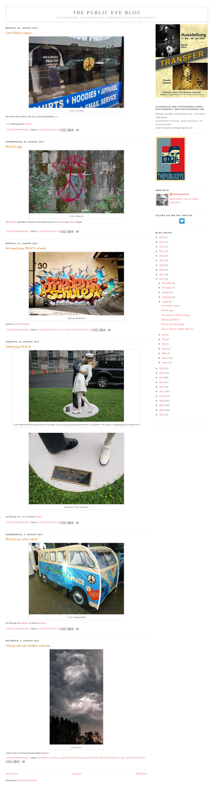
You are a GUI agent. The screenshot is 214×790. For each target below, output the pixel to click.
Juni (164, 339)
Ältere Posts (141, 773)
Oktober (166, 292)
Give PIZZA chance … (21, 33)
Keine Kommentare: (18, 130)
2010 (161, 396)
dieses (61, 222)
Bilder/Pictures (48, 330)
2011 (161, 391)
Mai (164, 344)
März (164, 353)
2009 (161, 400)
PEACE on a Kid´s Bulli (22, 539)
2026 (161, 237)
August (165, 301)
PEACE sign (14, 146)
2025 (161, 242)
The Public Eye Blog (107, 12)
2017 (161, 279)
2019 (161, 269)
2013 (161, 382)
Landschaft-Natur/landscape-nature (81, 758)
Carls (8, 124)
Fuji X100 (64, 330)
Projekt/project (49, 130)
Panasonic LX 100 (114, 758)
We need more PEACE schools (26, 248)
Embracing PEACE (18, 346)
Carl (23, 516)
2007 (161, 410)
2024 (161, 246)
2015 (161, 373)
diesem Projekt (22, 324)
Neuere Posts (12, 773)
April (164, 348)
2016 (161, 368)
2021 (161, 260)
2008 (161, 405)
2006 (161, 414)
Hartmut (25, 623)
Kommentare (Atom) (27, 780)
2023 (161, 251)
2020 (161, 265)
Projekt (38, 516)
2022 (161, 256)
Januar (165, 362)
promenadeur (181, 194)
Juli (164, 334)
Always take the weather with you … (30, 645)
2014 (161, 377)
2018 (161, 274)
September (167, 297)
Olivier (13, 222)
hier (47, 753)
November (167, 287)
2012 (161, 387)
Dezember (167, 283)
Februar (166, 358)
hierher (28, 124)
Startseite (77, 773)
